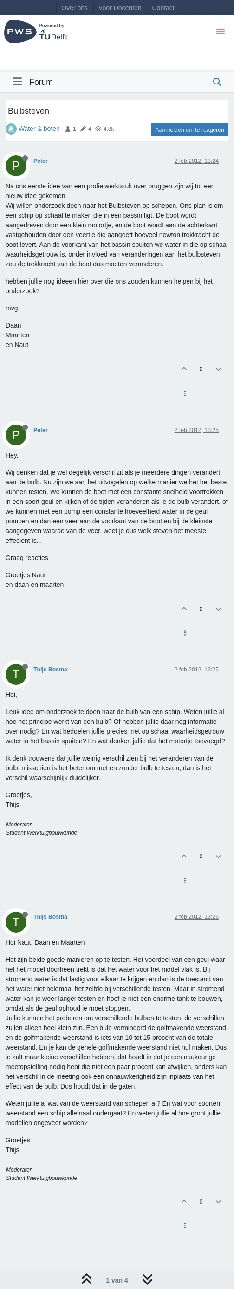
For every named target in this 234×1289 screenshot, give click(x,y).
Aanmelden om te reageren (190, 130)
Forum (41, 82)
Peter (40, 161)
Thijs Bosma (50, 669)
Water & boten (39, 128)
